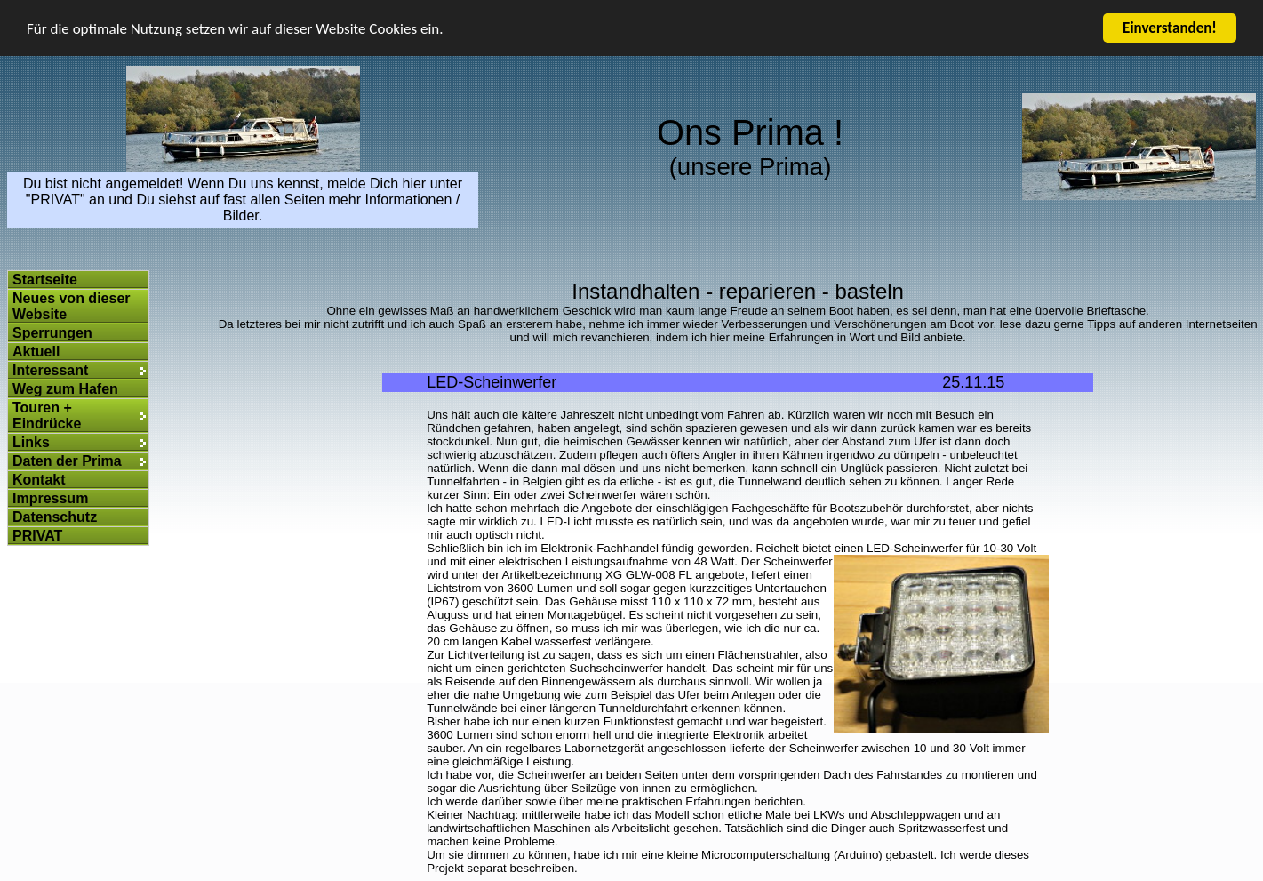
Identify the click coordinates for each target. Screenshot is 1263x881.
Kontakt (39, 479)
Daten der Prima (67, 461)
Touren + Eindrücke (46, 415)
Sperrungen (52, 332)
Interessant (50, 370)
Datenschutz (54, 517)
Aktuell (36, 351)
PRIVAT (37, 535)
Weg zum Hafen (65, 388)
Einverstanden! (1170, 28)
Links (31, 442)
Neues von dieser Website (71, 306)
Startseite (44, 279)
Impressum (50, 498)
